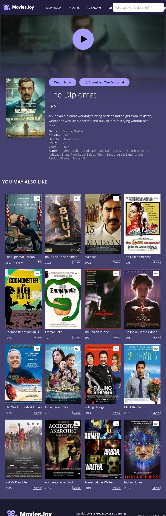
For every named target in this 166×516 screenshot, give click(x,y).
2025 (66, 147)
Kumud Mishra (115, 151)
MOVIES (74, 8)
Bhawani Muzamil (72, 158)
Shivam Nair (71, 139)
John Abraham (72, 151)
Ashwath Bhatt (59, 154)
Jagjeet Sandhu (126, 154)
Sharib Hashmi (137, 151)
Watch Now (62, 82)
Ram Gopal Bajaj (82, 154)
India (66, 135)
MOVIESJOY (54, 8)
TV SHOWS (94, 8)
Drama (67, 131)
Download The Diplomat (104, 82)
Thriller (78, 131)
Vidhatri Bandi (104, 154)
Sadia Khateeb (94, 151)
